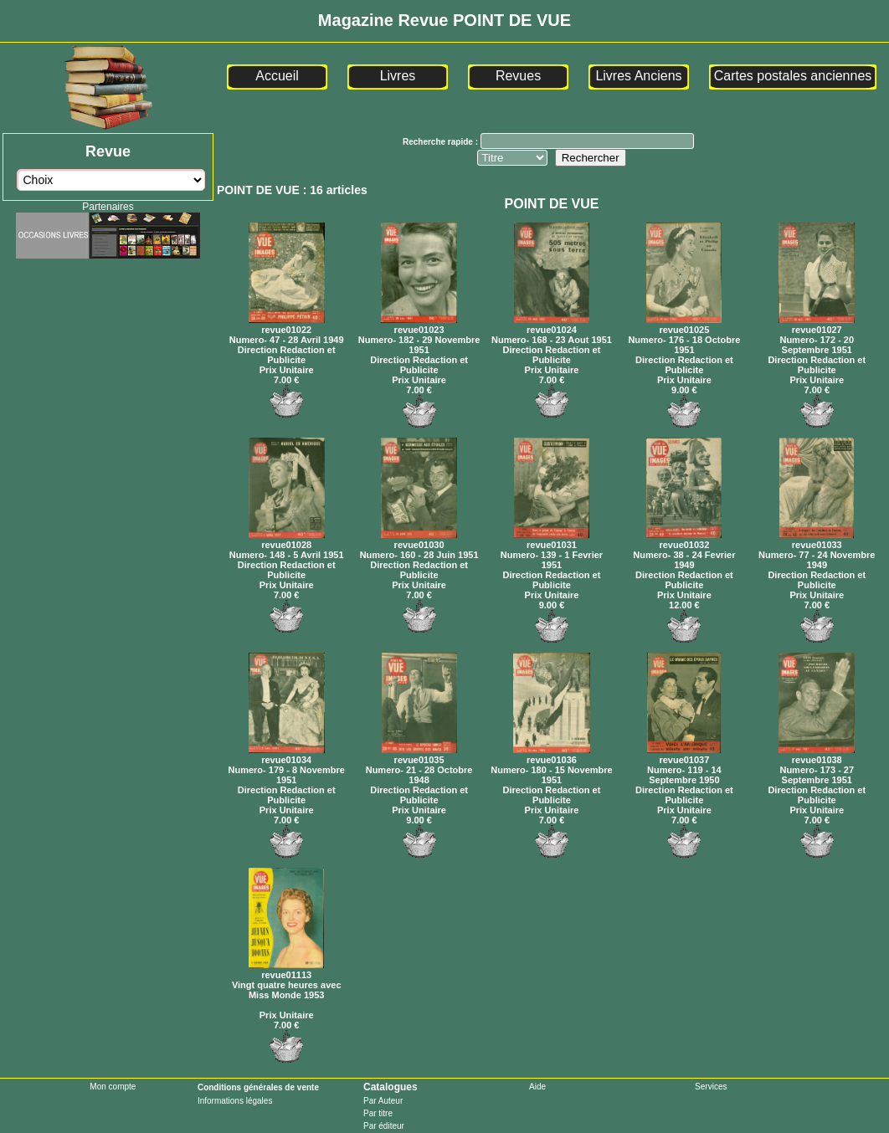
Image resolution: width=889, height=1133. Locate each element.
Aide (537, 1086)
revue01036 (551, 755)
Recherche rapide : (441, 141)
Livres (398, 76)
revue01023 (419, 325)
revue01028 (287, 540)
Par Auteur (383, 1100)
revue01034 (287, 755)
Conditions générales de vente (258, 1087)
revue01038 (817, 755)
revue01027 (817, 325)
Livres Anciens (638, 76)
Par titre (378, 1113)
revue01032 (684, 540)
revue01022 (287, 325)
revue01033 (816, 540)
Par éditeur (383, 1125)
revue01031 (551, 540)
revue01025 (684, 325)
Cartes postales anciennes (793, 76)
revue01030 (419, 540)
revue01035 (419, 755)
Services (711, 1086)
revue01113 (286, 970)
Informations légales (235, 1100)
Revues (518, 76)
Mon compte (113, 1086)
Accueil (277, 76)
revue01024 (551, 325)
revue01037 (684, 755)
